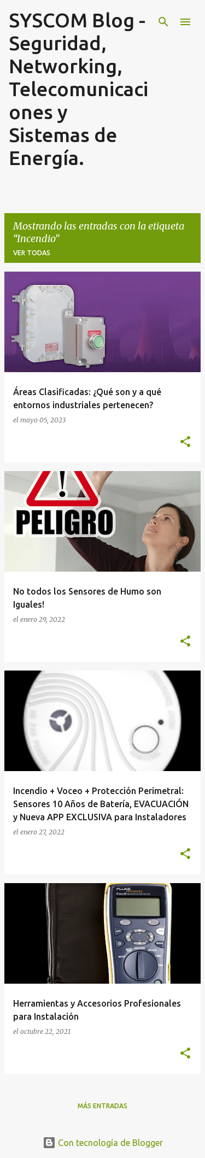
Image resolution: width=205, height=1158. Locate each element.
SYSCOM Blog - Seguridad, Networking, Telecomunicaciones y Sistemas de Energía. (78, 89)
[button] (185, 442)
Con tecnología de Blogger (103, 1143)
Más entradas (102, 1105)
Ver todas (31, 252)
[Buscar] (163, 22)
